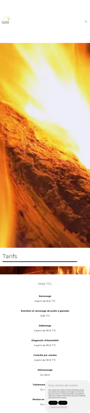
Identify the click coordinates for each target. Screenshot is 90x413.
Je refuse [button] (63, 403)
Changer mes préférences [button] (58, 407)
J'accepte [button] (53, 403)
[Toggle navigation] (86, 21)
